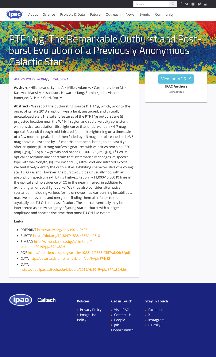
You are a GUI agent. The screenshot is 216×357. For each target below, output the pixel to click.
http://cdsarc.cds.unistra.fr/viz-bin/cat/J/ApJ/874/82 (70, 258)
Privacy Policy (90, 309)
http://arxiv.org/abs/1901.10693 (62, 229)
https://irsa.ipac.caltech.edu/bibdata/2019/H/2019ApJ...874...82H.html (75, 269)
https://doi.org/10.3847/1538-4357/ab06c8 (66, 235)
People (119, 319)
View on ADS (176, 79)
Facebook (155, 309)
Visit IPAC (121, 309)
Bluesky (154, 325)
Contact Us (123, 314)
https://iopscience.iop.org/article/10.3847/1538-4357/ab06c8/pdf (79, 252)
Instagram (156, 319)
